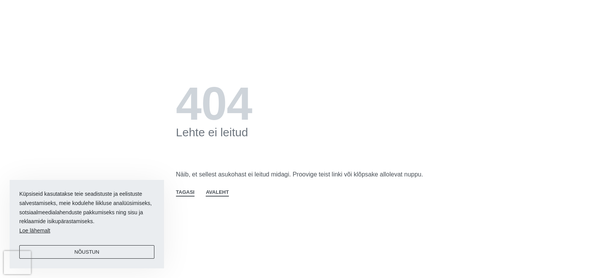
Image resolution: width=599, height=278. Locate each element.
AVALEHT (217, 192)
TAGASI (185, 192)
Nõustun (86, 252)
